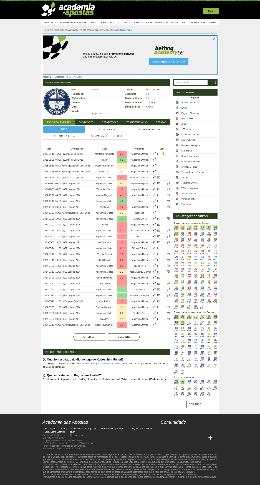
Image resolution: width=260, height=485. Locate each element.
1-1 (121, 213)
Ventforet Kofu (104, 242)
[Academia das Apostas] (164, 438)
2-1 (121, 154)
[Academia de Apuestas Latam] (190, 438)
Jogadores (86, 122)
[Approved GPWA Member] (64, 482)
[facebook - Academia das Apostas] (184, 430)
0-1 (121, 248)
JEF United (104, 283)
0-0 (121, 183)
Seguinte (124, 336)
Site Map (47, 438)
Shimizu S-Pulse (140, 248)
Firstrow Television (187, 474)
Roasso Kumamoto (104, 166)
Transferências (137, 122)
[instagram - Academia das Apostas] (190, 430)
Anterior (89, 336)
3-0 (121, 219)
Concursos (196, 22)
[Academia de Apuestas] (184, 438)
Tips (126, 22)
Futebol (139, 454)
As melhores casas (72, 22)
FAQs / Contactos (86, 443)
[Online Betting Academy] (177, 438)
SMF (61, 438)
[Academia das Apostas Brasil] (170, 438)
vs (122, 171)
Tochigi (104, 224)
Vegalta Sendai (104, 254)
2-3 (121, 266)
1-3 (121, 236)
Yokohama (104, 207)
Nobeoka (139, 213)
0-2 (121, 160)
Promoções (178, 22)
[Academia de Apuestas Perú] (204, 438)
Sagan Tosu (104, 171)
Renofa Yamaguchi (104, 278)
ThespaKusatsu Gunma (139, 272)
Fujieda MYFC (140, 266)
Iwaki (139, 236)
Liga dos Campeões (165, 462)
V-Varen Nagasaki (104, 195)
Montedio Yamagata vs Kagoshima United (101, 363)
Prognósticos (110, 22)
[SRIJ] (102, 482)
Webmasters (78, 440)
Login (211, 11)
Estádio (161, 122)
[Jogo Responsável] (89, 482)
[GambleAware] (51, 482)
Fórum (212, 22)
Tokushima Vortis (104, 189)
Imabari (104, 160)
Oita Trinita (140, 289)
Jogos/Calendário (59, 122)
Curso (93, 22)
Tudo (64, 129)
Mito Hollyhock (140, 219)
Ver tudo (195, 404)
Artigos (162, 22)
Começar (50, 22)
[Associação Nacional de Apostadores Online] (74, 482)
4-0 (121, 201)
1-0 (121, 189)
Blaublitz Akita (104, 260)
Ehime (140, 201)
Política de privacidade (74, 446)
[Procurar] (213, 82)
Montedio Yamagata (104, 154)
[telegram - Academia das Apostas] (197, 430)
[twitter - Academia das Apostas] (170, 430)
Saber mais (126, 30)
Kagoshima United (139, 154)
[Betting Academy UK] (197, 438)
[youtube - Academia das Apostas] (177, 430)
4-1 (121, 195)
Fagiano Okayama (139, 183)
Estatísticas (143, 22)
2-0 (121, 260)
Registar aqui (76, 435)
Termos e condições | (53, 446)
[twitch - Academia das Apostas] (164, 430)
